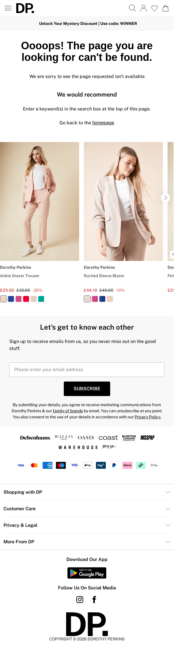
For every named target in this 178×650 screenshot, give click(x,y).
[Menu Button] (8, 8)
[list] (87, 225)
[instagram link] (79, 599)
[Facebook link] (94, 599)
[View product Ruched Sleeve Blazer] (123, 224)
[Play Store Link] (86, 573)
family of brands (68, 410)
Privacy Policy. (148, 417)
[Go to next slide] (165, 197)
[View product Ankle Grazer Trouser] (39, 224)
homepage (103, 122)
